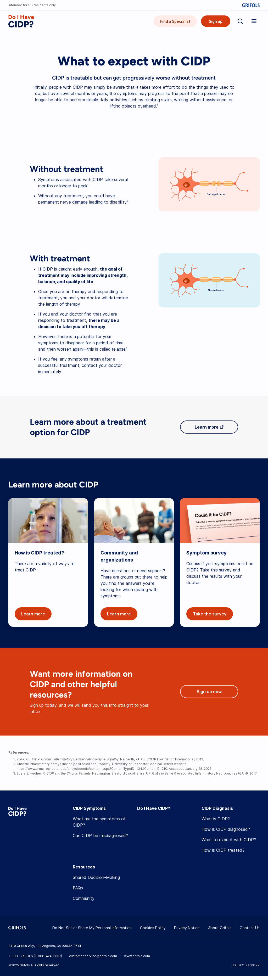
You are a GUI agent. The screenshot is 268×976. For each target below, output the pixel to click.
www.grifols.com (137, 956)
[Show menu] (254, 21)
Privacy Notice (187, 927)
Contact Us (250, 927)
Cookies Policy (153, 927)
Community (83, 898)
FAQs (78, 887)
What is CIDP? (216, 818)
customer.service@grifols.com (93, 956)
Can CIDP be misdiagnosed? (100, 835)
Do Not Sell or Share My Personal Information (92, 927)
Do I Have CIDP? (153, 808)
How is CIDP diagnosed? (226, 829)
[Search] (240, 21)
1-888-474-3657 (48, 956)
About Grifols (219, 927)
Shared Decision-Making (96, 877)
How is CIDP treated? (223, 850)
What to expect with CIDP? (229, 839)
